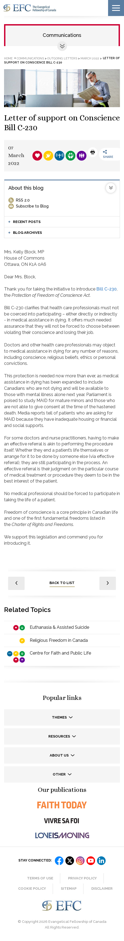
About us (59, 755)
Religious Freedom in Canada (59, 640)
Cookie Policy (32, 888)
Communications (62, 35)
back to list (62, 583)
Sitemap (68, 888)
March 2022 (90, 58)
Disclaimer (102, 888)
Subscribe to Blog (32, 206)
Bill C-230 (106, 289)
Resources (59, 736)
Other (59, 774)
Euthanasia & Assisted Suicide (59, 627)
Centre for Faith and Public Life (60, 653)
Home (8, 58)
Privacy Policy (82, 878)
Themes (60, 717)
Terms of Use (40, 878)
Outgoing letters (62, 58)
